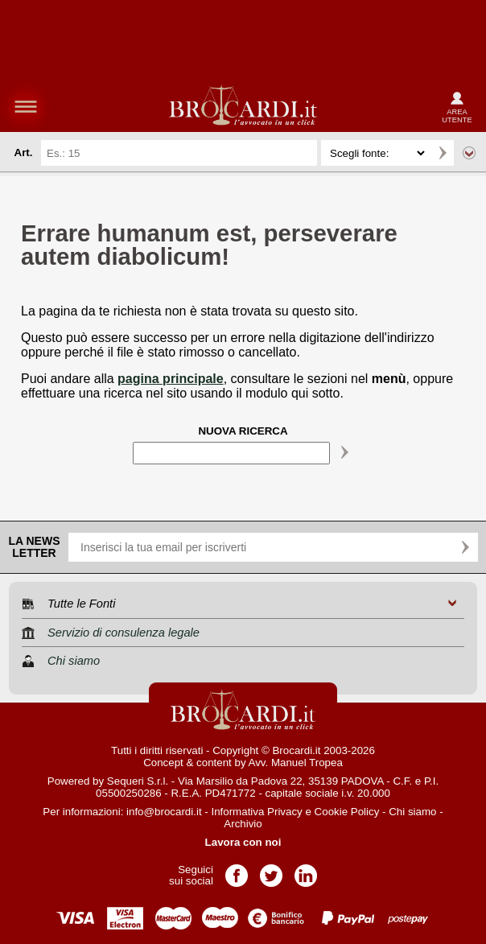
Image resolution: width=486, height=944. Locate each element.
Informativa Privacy (256, 812)
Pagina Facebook (236, 870)
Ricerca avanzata (469, 153)
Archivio (243, 824)
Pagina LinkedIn (305, 870)
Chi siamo (412, 812)
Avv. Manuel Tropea (296, 762)
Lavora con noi (243, 842)
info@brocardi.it (164, 812)
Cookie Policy (347, 812)
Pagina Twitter (271, 870)
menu (25, 106)
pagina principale (170, 378)
